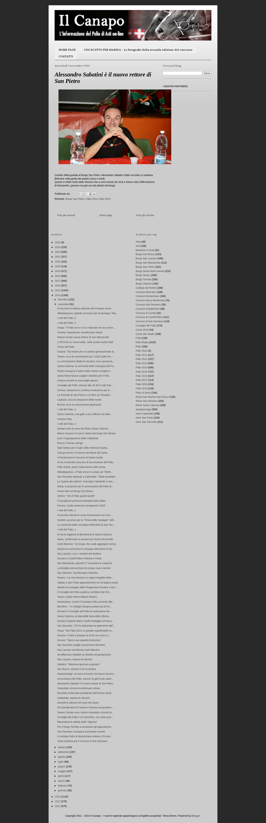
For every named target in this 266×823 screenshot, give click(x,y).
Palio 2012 (141, 359)
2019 (58, 271)
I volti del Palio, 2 (66, 510)
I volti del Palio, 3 (66, 423)
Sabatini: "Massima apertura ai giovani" (78, 664)
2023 (58, 251)
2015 (58, 290)
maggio (62, 771)
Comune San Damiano (148, 304)
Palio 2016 (141, 376)
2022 (58, 256)
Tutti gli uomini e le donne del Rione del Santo (82, 452)
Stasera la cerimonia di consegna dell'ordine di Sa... (85, 548)
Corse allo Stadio (145, 334)
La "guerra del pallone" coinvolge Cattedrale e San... (86, 481)
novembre (63, 304)
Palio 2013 (141, 363)
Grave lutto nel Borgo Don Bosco (75, 491)
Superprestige (143, 409)
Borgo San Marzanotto (148, 262)
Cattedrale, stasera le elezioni (73, 698)
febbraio (62, 785)
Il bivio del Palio (65, 346)
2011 (58, 806)
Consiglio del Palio (146, 325)
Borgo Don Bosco (145, 254)
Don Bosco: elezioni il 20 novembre (76, 669)
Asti (138, 246)
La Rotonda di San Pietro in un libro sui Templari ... (85, 395)
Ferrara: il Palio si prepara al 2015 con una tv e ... (84, 635)
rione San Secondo (146, 421)
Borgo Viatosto (144, 283)
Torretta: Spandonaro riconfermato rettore (80, 332)
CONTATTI (66, 56)
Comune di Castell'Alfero (149, 317)
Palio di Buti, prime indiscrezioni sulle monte (81, 467)
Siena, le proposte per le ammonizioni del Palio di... (85, 486)
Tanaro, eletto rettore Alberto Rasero (77, 596)
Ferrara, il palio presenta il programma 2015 (81, 505)
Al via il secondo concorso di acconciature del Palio (85, 462)
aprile (61, 776)
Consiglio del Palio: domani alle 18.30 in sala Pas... (85, 385)
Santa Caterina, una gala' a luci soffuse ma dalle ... (85, 414)
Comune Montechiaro (147, 296)
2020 (58, 266)
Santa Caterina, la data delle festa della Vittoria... (84, 616)
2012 (58, 801)
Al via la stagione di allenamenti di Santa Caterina (84, 534)
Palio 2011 (141, 355)
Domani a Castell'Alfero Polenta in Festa (79, 558)
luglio (61, 761)
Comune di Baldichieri (148, 308)
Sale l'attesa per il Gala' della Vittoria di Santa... (83, 447)
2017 (58, 280)
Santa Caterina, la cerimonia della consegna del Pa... (86, 366)
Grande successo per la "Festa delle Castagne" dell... (86, 520)
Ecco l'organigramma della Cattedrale (77, 438)
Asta (138, 241)
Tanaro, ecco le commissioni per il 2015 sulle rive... (85, 356)
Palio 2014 (91, 198)
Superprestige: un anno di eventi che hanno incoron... (86, 673)
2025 (58, 242)
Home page (105, 215)
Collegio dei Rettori (146, 287)
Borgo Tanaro (143, 275)
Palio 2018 (141, 384)
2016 (58, 285)
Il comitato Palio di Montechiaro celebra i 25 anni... (84, 736)
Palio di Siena (143, 392)
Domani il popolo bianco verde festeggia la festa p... (85, 621)
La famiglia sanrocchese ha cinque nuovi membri (84, 568)
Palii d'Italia (142, 342)
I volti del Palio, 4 (66, 409)
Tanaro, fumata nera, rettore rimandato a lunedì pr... (85, 712)
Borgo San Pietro (75, 198)
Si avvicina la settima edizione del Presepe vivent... (85, 308)
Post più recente (66, 215)
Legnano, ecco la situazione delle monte (79, 399)
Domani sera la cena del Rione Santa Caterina (82, 428)
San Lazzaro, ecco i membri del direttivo (79, 553)
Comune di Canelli (146, 313)
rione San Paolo (144, 417)
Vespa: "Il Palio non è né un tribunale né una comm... (86, 327)
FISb (138, 338)
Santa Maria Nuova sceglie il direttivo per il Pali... (84, 375)
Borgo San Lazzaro (146, 258)
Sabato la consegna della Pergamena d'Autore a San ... (87, 587)
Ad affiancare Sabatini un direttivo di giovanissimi (84, 654)
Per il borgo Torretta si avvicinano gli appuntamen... (85, 726)
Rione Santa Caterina (147, 405)
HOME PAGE (67, 49)
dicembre (63, 299)
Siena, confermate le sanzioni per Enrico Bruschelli (85, 539)
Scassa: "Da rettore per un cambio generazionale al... (86, 351)
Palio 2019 (141, 388)
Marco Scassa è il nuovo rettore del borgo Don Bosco (86, 433)
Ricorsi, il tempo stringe (70, 443)
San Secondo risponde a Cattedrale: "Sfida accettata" (86, 476)
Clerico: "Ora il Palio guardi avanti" (76, 495)
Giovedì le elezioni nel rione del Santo (78, 702)
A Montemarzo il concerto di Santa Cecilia (80, 457)
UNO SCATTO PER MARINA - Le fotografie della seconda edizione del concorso (138, 49)
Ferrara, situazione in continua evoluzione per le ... (85, 390)
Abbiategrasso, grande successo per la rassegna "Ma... (87, 313)
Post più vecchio (145, 215)
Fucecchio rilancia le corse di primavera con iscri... (84, 515)
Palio (138, 346)
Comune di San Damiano (149, 321)
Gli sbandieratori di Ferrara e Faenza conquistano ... (85, 707)
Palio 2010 (141, 350)
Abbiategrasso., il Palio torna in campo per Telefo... (85, 472)
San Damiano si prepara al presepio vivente (81, 731)
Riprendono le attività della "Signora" (77, 721)
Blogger (196, 815)
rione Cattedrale (144, 413)
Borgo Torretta (143, 279)
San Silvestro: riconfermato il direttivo (77, 572)
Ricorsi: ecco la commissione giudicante (79, 404)
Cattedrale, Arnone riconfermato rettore (78, 688)
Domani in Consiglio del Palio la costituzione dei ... (84, 611)
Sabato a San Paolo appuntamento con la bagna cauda (87, 582)
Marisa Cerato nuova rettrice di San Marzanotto (83, 337)
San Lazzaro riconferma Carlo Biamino (78, 649)
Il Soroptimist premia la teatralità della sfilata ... (82, 500)
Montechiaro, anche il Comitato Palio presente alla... (85, 601)
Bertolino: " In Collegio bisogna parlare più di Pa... (84, 606)
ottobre (62, 747)
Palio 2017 (141, 380)
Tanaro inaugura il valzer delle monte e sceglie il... (84, 371)
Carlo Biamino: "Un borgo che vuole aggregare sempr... (87, 544)
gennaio (62, 790)
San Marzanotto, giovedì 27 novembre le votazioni (84, 563)
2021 (58, 261)
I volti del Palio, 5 (66, 322)
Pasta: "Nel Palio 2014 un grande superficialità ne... (85, 630)
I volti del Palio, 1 (66, 529)
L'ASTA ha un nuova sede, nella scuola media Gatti (85, 342)
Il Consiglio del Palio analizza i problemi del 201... (84, 592)
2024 (58, 247)
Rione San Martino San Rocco (152, 396)
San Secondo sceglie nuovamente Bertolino (81, 644)
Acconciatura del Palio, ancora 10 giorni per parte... (85, 678)
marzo (61, 780)
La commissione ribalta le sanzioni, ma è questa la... (86, 361)
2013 (58, 796)
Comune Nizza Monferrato (150, 300)
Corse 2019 (142, 329)
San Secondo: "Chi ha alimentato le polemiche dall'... (86, 625)
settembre (63, 752)
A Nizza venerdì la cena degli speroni (77, 380)
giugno (62, 766)
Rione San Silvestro (146, 401)
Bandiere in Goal (145, 250)
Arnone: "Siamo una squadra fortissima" (79, 640)
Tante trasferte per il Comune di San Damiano (82, 741)
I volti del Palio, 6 (66, 318)
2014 (58, 295)
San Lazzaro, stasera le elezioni (74, 659)
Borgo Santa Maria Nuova (150, 271)
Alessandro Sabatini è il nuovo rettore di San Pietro (85, 683)
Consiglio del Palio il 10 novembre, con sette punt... (85, 717)
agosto (62, 756)
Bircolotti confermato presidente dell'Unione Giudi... (85, 693)
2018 (58, 276)
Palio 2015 (104, 198)
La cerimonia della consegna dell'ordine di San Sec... (86, 524)
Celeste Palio (64, 419)
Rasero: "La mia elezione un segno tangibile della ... (85, 577)
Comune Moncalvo (146, 292)
